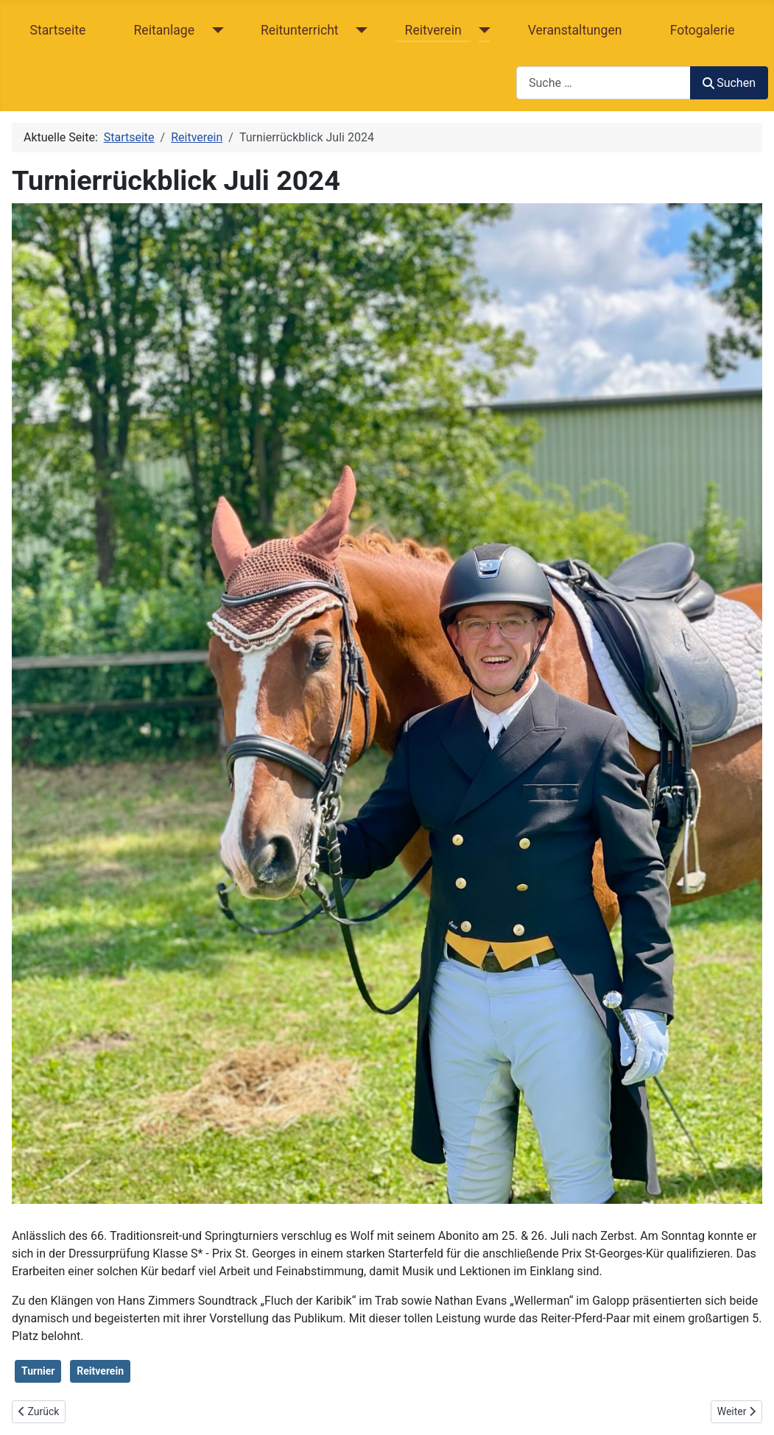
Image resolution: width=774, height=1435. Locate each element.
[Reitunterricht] (359, 30)
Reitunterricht (300, 30)
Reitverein (433, 30)
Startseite (58, 30)
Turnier (37, 1371)
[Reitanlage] (214, 30)
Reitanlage (163, 30)
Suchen (729, 83)
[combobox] (603, 82)
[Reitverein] (482, 30)
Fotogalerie (702, 30)
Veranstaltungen (575, 30)
